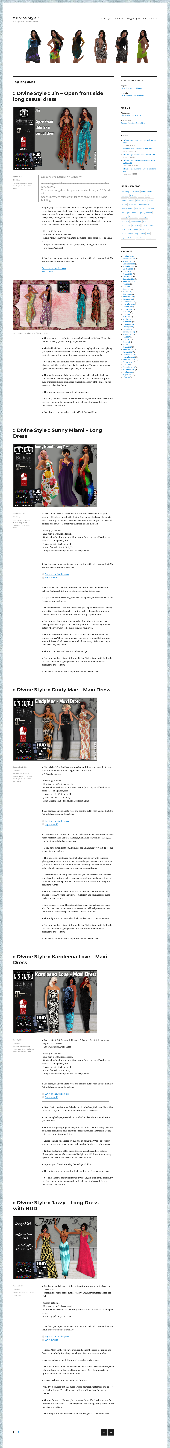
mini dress (126, 225)
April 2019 (127, 292)
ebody (124, 204)
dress (22, 183)
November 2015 (129, 370)
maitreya (16, 186)
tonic (143, 234)
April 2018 (127, 319)
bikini (140, 196)
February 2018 (128, 324)
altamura (135, 192)
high (140, 213)
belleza (16, 183)
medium (125, 221)
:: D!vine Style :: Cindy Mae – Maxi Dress (61, 690)
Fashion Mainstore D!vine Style (133, 123)
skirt (148, 229)
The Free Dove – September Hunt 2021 (137, 149)
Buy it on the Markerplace (57, 574)
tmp (136, 234)
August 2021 (127, 261)
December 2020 (129, 264)
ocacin (144, 225)
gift (128, 213)
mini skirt (136, 225)
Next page (111, 1435)
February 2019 (128, 297)
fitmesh (151, 208)
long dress (28, 183)
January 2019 (128, 299)
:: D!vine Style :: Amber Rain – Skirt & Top (139, 155)
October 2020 (128, 269)
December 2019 (129, 279)
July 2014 (126, 377)
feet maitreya (144, 204)
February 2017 (128, 350)
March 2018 (127, 322)
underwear (151, 238)
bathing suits (146, 192)
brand (124, 200)
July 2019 (126, 284)
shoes (136, 229)
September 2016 (129, 360)
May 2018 (126, 317)
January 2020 (128, 276)
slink (15, 188)
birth (147, 196)
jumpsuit (148, 213)
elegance (132, 204)
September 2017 (129, 332)
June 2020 (127, 271)
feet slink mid (140, 208)
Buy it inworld (51, 577)
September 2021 (129, 259)
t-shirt (130, 234)
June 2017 (126, 339)
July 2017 (126, 337)
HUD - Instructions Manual (131, 88)
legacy (124, 217)
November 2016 (129, 357)
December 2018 (129, 302)
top (148, 234)
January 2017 (128, 352)
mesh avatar (26, 186)
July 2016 (126, 365)
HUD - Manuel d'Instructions (132, 96)
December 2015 (129, 367)
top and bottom (128, 238)
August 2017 (127, 334)
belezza (125, 196)
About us (119, 18)
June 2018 (126, 314)
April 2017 (127, 344)
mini (145, 221)
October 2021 (128, 256)
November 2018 (129, 304)
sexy (14, 781)
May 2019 (126, 289)
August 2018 (127, 309)
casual (22, 520)
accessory (125, 192)
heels (134, 213)
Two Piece (140, 238)
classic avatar (25, 1047)
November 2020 (129, 266)
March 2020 (127, 274)
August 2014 (127, 375)
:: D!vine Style (105, 18)
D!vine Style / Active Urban (131, 116)
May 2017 (126, 342)
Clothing (16, 180)
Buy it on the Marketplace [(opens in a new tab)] (54, 268)
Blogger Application (136, 18)
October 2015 (128, 372)
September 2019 (129, 282)
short (142, 229)
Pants (152, 225)
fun (123, 213)
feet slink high (127, 208)
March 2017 (127, 347)
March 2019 (127, 294)
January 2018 (128, 327)
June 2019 (126, 287)
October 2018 (128, 307)
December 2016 (129, 355)
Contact (153, 18)
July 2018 (126, 312)
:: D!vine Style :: (26, 18)
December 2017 (129, 329)
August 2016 (127, 362)
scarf (123, 229)
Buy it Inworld (48, 271)
